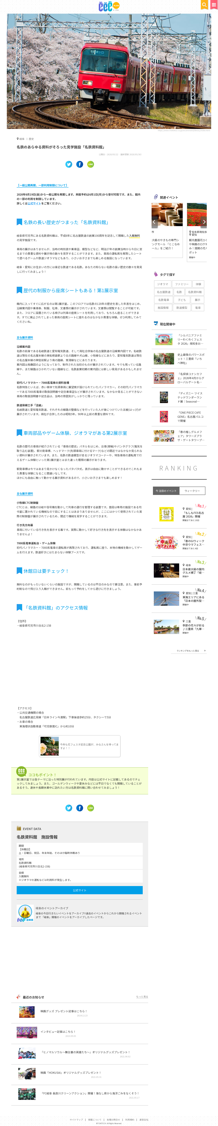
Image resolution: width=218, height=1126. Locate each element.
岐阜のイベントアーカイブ (52, 908)
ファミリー (182, 284)
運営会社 (143, 1119)
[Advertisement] (79, 961)
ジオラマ (162, 284)
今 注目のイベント (166, 491)
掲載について (95, 1119)
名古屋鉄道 (163, 292)
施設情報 (163, 308)
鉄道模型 (181, 308)
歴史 (31, 138)
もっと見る (142, 996)
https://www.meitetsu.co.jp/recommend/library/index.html (184, 130)
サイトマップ (76, 1119)
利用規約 (129, 1119)
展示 (197, 300)
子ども (182, 300)
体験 (198, 284)
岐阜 (22, 138)
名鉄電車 (163, 300)
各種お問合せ (113, 1119)
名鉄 (179, 292)
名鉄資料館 (195, 292)
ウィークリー (192, 491)
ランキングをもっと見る (188, 650)
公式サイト (34, 203)
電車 (198, 308)
